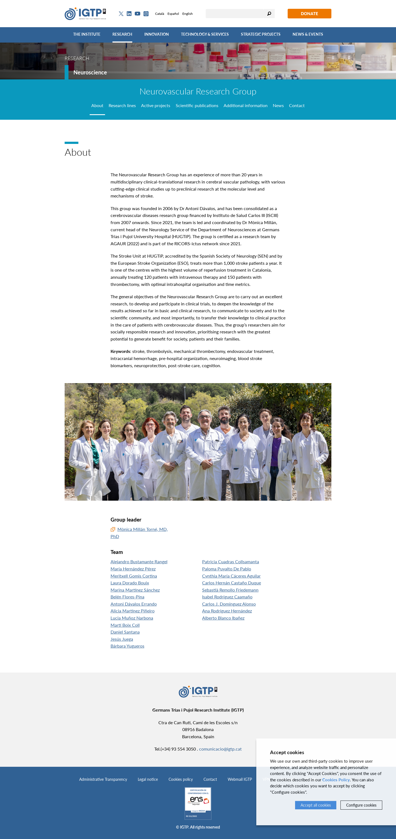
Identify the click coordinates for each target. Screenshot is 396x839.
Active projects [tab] (155, 105)
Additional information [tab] (246, 105)
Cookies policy (181, 779)
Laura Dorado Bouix (130, 582)
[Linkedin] (129, 13)
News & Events (308, 34)
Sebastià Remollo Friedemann (230, 589)
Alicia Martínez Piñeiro (133, 610)
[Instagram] (146, 13)
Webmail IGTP (240, 779)
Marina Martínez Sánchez (135, 589)
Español (173, 14)
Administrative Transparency (103, 779)
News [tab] (278, 105)
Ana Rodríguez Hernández (227, 610)
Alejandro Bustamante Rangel (139, 561)
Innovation (156, 34)
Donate (309, 13)
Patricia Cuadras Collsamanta (230, 561)
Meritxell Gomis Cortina (134, 575)
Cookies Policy (336, 779)
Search (269, 13)
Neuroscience (90, 72)
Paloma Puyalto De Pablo (226, 568)
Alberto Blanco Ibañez (223, 617)
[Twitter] (121, 13)
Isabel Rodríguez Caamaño (227, 596)
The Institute (86, 34)
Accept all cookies (316, 805)
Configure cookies (361, 805)
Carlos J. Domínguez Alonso (229, 603)
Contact (210, 779)
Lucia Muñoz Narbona (132, 617)
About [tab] (97, 105)
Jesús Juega (122, 639)
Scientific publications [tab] (197, 105)
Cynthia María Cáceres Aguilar (231, 575)
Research (122, 34)
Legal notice (148, 779)
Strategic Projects (260, 34)
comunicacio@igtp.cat (220, 748)
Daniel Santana (125, 631)
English (187, 14)
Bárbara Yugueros (127, 645)
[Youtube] (137, 14)
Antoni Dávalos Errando (134, 603)
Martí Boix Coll (125, 625)
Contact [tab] (297, 105)
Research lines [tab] (122, 105)
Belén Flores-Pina (127, 596)
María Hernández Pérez (133, 568)
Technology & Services (205, 34)
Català (159, 14)
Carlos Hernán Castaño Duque (231, 582)
